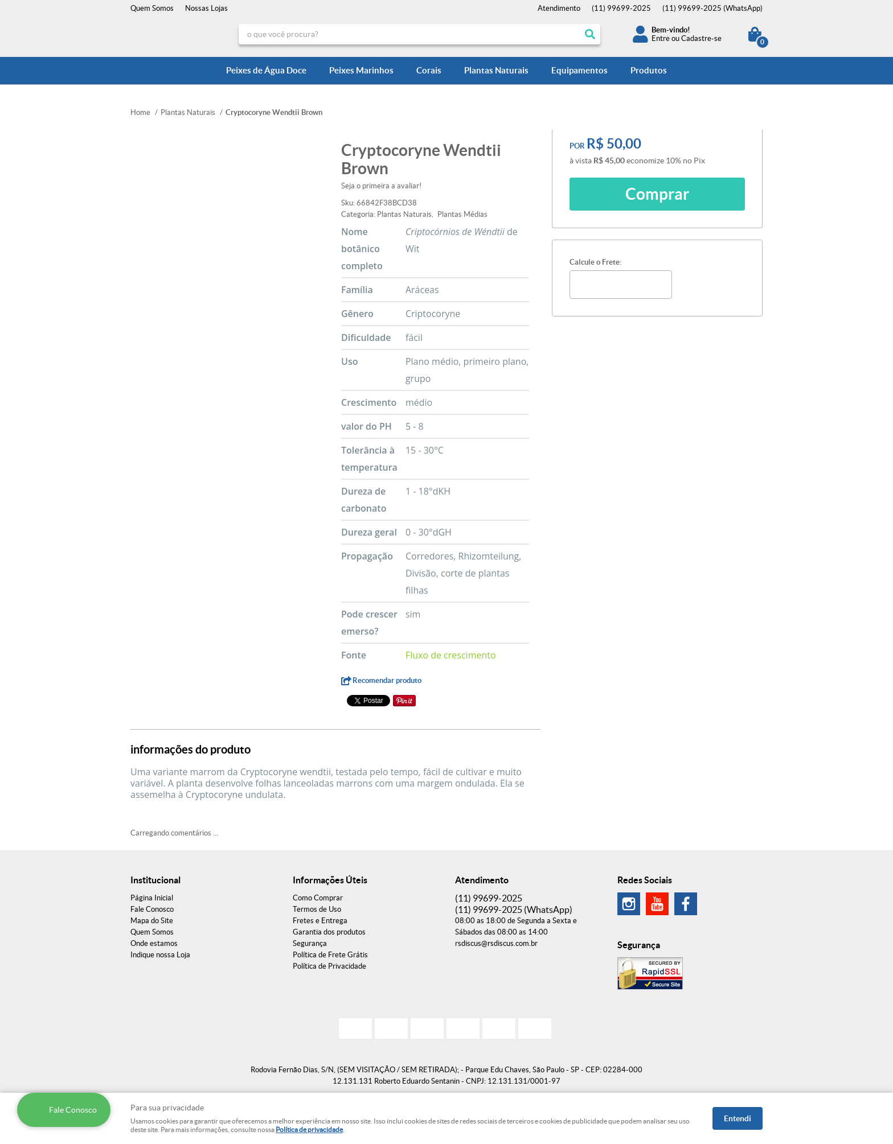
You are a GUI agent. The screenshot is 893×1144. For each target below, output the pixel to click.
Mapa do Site (151, 920)
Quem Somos (152, 8)
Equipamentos (579, 70)
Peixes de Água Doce (266, 70)
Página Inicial (151, 898)
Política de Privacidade (329, 966)
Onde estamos (154, 943)
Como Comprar (318, 898)
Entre (661, 38)
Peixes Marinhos (361, 70)
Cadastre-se (701, 38)
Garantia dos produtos (329, 932)
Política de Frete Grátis (330, 954)
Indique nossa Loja (160, 954)
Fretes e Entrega (320, 920)
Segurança (310, 943)
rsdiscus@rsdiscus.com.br (496, 943)
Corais (428, 70)
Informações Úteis (330, 880)
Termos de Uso (317, 909)
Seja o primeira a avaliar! (381, 186)
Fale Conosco (152, 909)
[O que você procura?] (590, 34)
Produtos (648, 70)
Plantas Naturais (496, 70)
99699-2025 (621, 8)
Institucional (155, 880)
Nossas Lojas (206, 8)
